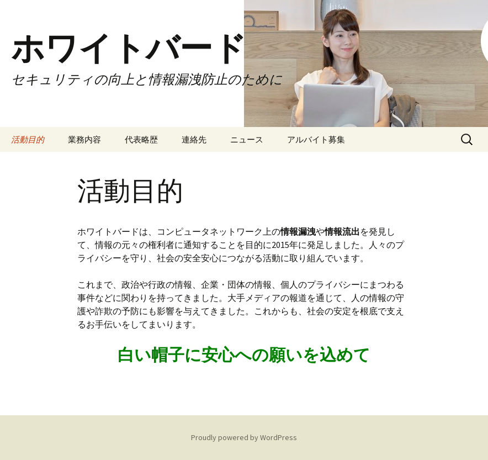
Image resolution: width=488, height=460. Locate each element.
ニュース (246, 139)
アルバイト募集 (316, 139)
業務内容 (84, 139)
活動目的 (27, 139)
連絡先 (194, 139)
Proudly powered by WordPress (244, 437)
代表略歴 (141, 139)
